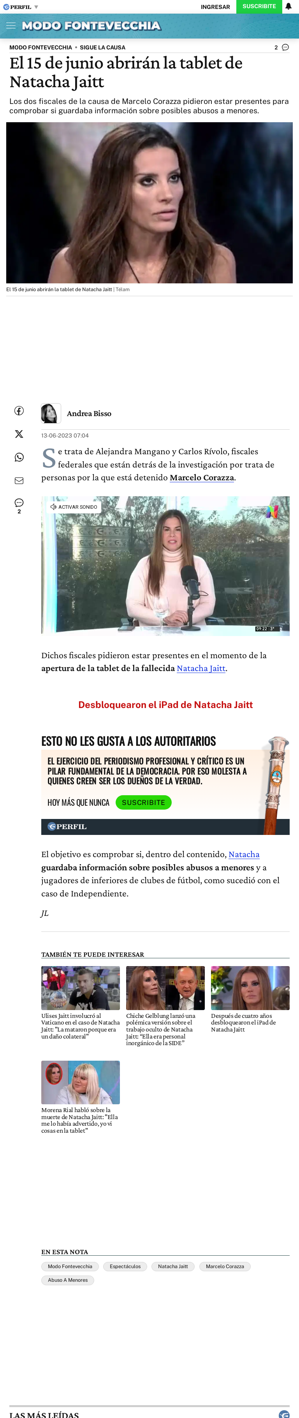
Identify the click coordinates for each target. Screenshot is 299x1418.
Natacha (244, 854)
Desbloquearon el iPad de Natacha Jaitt (165, 704)
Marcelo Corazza (225, 1266)
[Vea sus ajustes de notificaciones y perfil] (288, 6)
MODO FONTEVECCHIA (40, 47)
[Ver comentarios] (282, 49)
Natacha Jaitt (201, 667)
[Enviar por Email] (19, 481)
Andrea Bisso (89, 413)
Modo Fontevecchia (70, 1266)
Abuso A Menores (68, 1280)
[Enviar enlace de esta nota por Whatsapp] (19, 457)
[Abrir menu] (9, 25)
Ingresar (215, 7)
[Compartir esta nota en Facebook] (19, 411)
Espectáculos (125, 1266)
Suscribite (259, 6)
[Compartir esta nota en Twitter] (19, 434)
